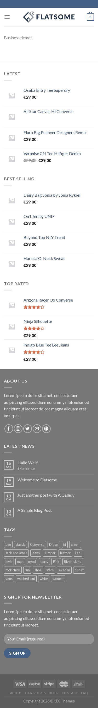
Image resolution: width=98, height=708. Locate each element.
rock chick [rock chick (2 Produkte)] (12, 570)
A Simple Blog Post (35, 510)
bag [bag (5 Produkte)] (8, 544)
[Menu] (7, 17)
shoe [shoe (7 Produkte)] (38, 570)
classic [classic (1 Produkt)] (20, 544)
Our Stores (35, 693)
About (16, 693)
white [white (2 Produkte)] (44, 579)
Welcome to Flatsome (37, 479)
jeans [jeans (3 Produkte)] (36, 553)
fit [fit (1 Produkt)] (64, 544)
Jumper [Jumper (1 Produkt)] (49, 553)
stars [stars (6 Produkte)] (50, 570)
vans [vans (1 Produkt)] (9, 579)
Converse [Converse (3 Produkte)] (37, 544)
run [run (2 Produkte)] (27, 570)
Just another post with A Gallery (46, 494)
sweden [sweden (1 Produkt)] (64, 570)
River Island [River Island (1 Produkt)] (73, 561)
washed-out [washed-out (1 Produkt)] (26, 579)
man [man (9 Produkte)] (20, 561)
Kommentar (26, 468)
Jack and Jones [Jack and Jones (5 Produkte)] (16, 553)
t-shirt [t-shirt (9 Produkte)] (79, 570)
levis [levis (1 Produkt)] (8, 561)
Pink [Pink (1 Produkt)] (56, 561)
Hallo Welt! (28, 462)
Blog (53, 693)
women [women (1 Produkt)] (58, 579)
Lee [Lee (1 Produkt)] (77, 553)
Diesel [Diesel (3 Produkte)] (54, 544)
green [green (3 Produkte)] (75, 544)
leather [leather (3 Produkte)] (65, 553)
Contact (70, 693)
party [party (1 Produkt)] (44, 561)
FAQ (84, 693)
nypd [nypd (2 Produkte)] (32, 561)
